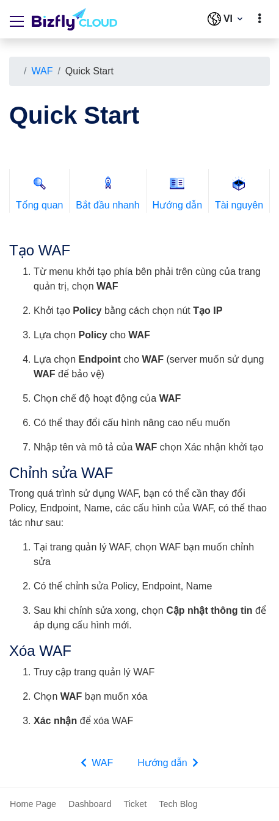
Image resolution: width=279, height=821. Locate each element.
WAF (42, 71)
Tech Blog (178, 804)
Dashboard (89, 804)
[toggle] (259, 18)
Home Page (33, 804)
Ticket (135, 804)
